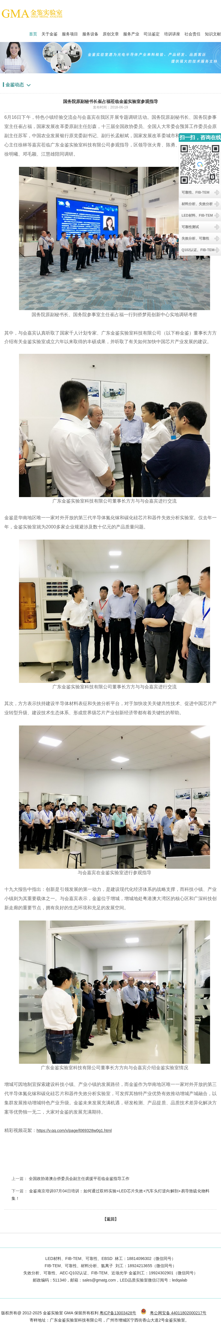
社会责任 (192, 32)
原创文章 (111, 32)
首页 (33, 32)
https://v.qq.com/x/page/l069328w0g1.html (74, 1130)
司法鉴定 (152, 32)
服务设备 (90, 32)
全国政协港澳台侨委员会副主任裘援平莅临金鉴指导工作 (79, 1178)
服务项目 (70, 32)
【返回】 (110, 1219)
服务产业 (131, 32)
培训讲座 (172, 32)
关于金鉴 (49, 32)
